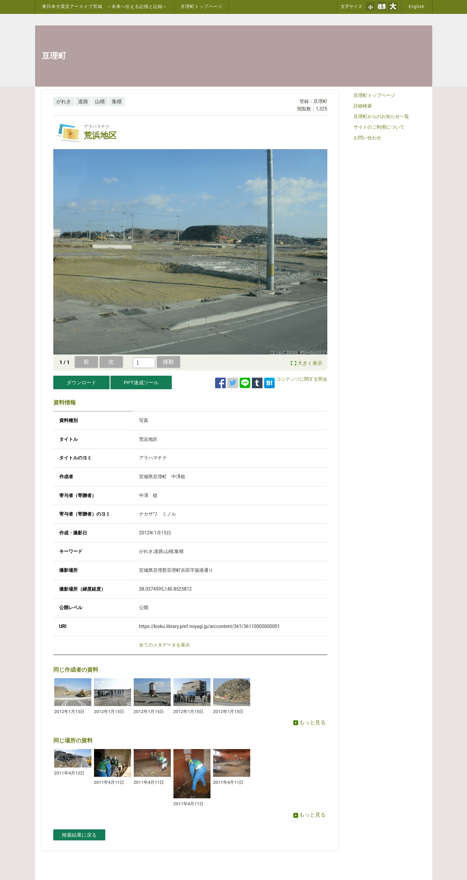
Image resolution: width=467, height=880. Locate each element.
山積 (100, 102)
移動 (168, 361)
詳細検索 (362, 105)
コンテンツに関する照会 (301, 379)
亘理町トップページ (201, 6)
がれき (63, 102)
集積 (117, 102)
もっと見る (309, 722)
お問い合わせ (367, 137)
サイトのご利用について (378, 127)
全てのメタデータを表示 (164, 645)
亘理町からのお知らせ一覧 (381, 116)
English (417, 6)
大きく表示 (310, 363)
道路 (83, 102)
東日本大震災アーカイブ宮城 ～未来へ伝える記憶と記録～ (104, 6)
